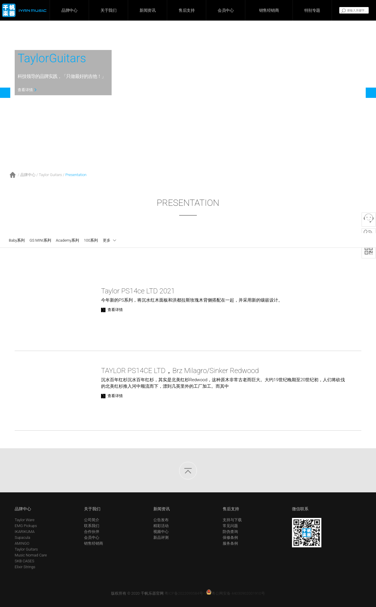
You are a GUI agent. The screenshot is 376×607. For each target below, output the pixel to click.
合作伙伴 (91, 531)
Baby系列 (17, 240)
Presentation (75, 175)
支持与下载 (232, 520)
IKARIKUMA (25, 531)
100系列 (91, 240)
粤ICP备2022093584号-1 (185, 593)
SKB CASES (24, 561)
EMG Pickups (26, 526)
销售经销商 (269, 10)
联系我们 (91, 526)
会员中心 (226, 10)
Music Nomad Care (31, 555)
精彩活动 (161, 526)
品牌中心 (69, 10)
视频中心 (161, 531)
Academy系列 (67, 240)
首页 (13, 175)
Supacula (22, 537)
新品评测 (161, 537)
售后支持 (186, 10)
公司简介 (91, 520)
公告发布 (161, 520)
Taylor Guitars (50, 175)
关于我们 (108, 10)
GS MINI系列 (40, 240)
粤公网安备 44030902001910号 (235, 593)
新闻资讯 (147, 10)
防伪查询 (230, 531)
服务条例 (230, 543)
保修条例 (230, 537)
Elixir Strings (25, 567)
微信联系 (300, 508)
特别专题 (312, 10)
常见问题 (230, 526)
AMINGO (22, 543)
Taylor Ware (24, 520)
